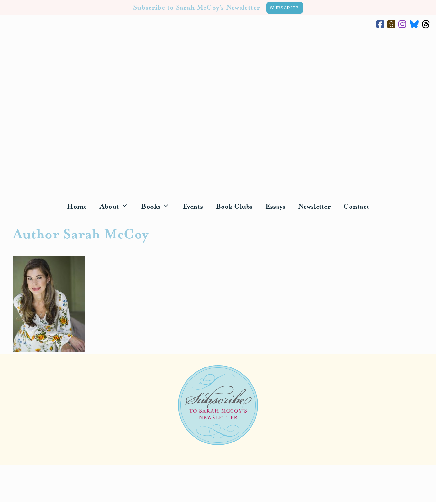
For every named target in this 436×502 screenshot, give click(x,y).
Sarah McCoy (218, 114)
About (117, 207)
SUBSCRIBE (284, 7)
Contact (356, 206)
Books (158, 207)
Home (77, 206)
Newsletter (314, 206)
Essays (275, 206)
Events (193, 206)
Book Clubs (234, 206)
